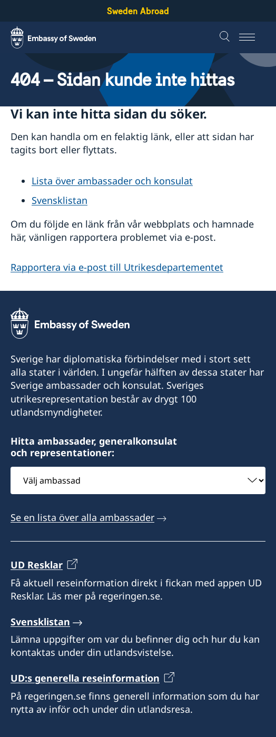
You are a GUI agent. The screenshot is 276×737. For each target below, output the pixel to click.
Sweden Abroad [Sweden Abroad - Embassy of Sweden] (138, 11)
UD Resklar (37, 565)
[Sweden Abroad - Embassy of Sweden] (63, 37)
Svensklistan (59, 200)
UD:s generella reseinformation (85, 678)
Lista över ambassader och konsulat (112, 180)
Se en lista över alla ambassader (82, 517)
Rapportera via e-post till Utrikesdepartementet (117, 267)
